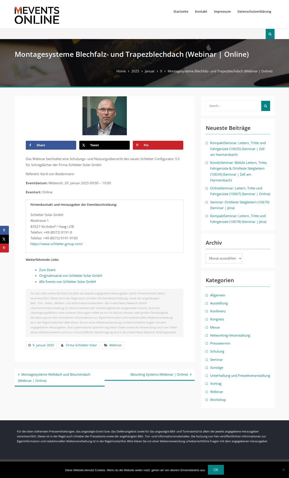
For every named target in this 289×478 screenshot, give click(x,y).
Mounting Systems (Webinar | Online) (159, 374)
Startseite (180, 11)
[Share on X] (104, 145)
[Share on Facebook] (51, 145)
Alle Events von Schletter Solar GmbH (67, 281)
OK (215, 469)
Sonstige (216, 367)
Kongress (217, 319)
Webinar (115, 345)
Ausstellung (219, 303)
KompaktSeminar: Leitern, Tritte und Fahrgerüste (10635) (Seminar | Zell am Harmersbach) (238, 149)
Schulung (217, 351)
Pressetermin (220, 343)
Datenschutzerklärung (254, 11)
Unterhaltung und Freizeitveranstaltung (240, 375)
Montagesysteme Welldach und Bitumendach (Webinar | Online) (54, 377)
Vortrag (215, 383)
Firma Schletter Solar (81, 345)
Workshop (218, 399)
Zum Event (47, 270)
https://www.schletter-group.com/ (56, 244)
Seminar (216, 359)
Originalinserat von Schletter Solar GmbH (70, 275)
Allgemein (217, 295)
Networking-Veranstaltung (230, 335)
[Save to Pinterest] (158, 145)
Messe (215, 327)
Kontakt (201, 11)
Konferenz (218, 311)
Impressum (222, 11)
